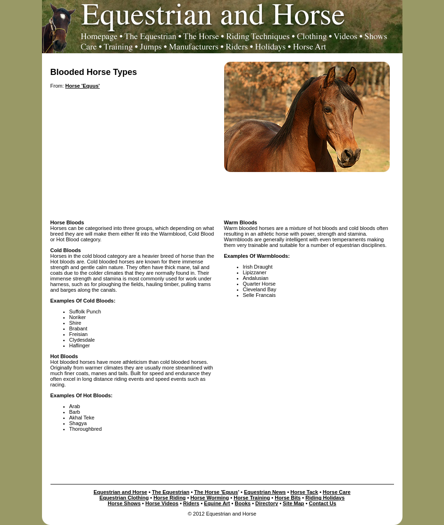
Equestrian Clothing (124, 497)
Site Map (293, 503)
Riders (191, 503)
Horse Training (252, 497)
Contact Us (322, 503)
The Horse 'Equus (216, 492)
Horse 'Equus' (82, 86)
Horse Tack (304, 492)
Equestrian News (265, 492)
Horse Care (337, 492)
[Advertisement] (222, 193)
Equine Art (217, 503)
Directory (266, 503)
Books (243, 503)
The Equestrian (170, 492)
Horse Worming (210, 497)
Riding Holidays (324, 497)
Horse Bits (288, 497)
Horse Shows (124, 503)
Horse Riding (169, 497)
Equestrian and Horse (120, 492)
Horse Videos (161, 503)
